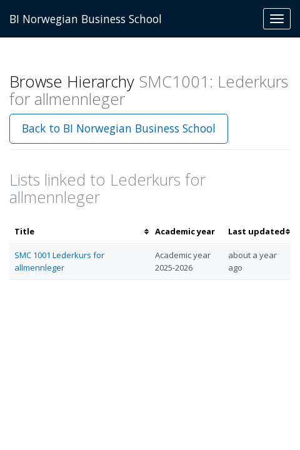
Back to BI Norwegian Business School (119, 128)
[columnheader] (79, 231)
